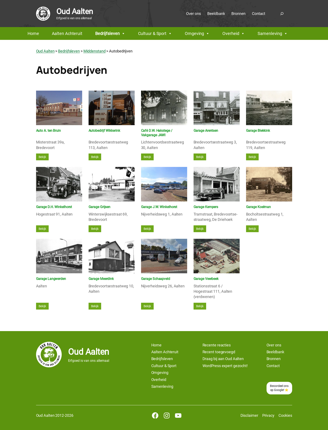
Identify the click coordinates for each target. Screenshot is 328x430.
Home (33, 33)
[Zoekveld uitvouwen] (282, 14)
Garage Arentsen (206, 131)
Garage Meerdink (101, 279)
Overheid (233, 33)
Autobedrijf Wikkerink (104, 131)
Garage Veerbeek (206, 279)
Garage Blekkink (258, 131)
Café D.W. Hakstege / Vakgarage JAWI (156, 133)
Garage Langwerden (51, 279)
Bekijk (42, 157)
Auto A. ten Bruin (48, 131)
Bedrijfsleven (110, 33)
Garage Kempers (206, 207)
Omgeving (197, 33)
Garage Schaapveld (155, 279)
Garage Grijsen (100, 207)
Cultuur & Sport (155, 33)
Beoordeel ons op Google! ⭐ (279, 388)
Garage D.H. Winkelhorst (54, 207)
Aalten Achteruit (67, 33)
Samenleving (273, 33)
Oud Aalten (74, 11)
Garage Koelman (258, 207)
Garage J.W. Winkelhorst (159, 207)
